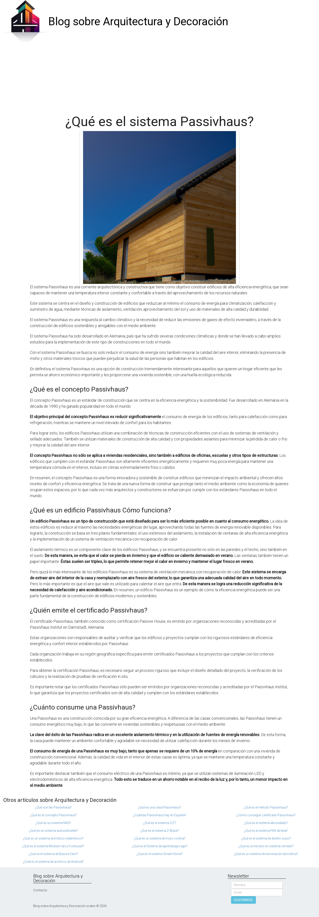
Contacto (40, 890)
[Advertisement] (159, 77)
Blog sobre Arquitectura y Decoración (138, 21)
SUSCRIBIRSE (243, 900)
